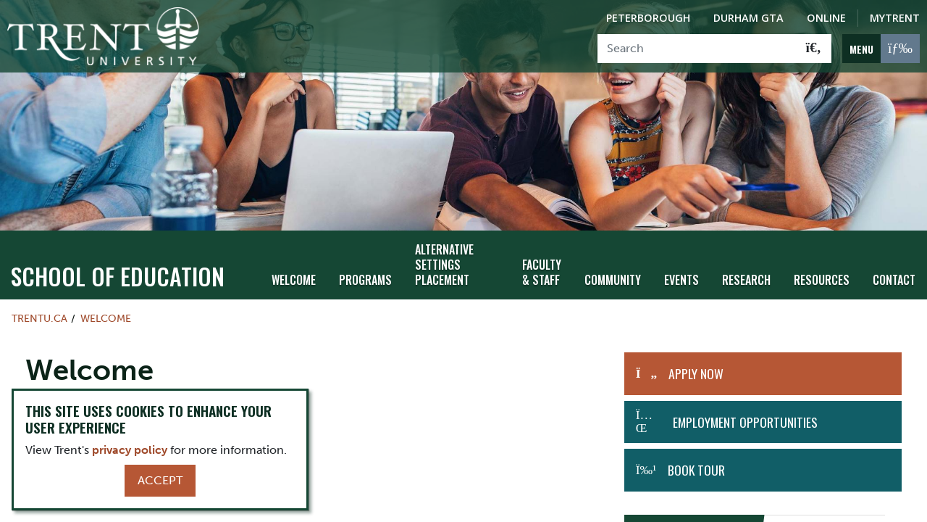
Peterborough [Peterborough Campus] (648, 18)
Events (681, 256)
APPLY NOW (695, 350)
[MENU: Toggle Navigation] (881, 48)
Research (746, 256)
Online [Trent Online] (826, 18)
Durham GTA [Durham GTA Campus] (748, 18)
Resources (822, 256)
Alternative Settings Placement (444, 241)
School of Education (118, 252)
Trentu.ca (39, 294)
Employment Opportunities (745, 398)
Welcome (294, 256)
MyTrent (895, 18)
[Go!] (813, 48)
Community (612, 256)
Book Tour (696, 445)
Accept (160, 480)
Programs (365, 256)
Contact (894, 256)
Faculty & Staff (541, 249)
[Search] (697, 48)
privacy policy (129, 450)
